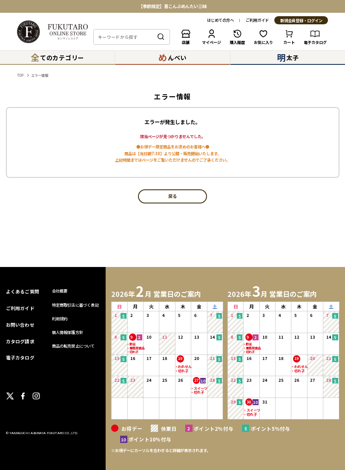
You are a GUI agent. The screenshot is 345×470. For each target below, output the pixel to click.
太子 (288, 57)
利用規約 (60, 319)
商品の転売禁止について (73, 346)
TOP (20, 75)
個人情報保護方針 (67, 332)
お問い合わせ (20, 324)
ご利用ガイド (257, 20)
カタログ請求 (20, 341)
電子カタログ (20, 357)
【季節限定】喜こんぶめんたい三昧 (172, 6)
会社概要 (60, 291)
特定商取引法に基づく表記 (75, 305)
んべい (172, 57)
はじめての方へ (220, 20)
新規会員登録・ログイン (301, 20)
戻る (172, 196)
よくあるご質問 (23, 291)
